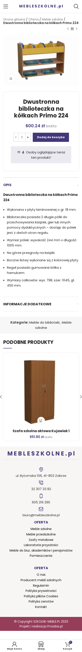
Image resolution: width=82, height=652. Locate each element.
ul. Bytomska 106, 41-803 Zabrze (41, 475)
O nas (41, 574)
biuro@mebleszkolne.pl (41, 515)
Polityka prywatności (41, 591)
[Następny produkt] (76, 29)
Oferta (33, 19)
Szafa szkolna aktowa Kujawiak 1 (41, 431)
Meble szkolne (52, 19)
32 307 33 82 (41, 489)
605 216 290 (41, 502)
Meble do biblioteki (44, 322)
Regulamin (41, 585)
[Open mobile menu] (6, 6)
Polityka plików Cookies (41, 596)
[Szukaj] (76, 6)
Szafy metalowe (41, 540)
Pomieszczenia (41, 556)
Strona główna (14, 19)
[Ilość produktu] (22, 137)
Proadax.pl (55, 626)
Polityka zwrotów (41, 601)
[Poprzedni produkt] (68, 29)
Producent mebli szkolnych (41, 580)
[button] (41, 420)
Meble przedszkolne (41, 534)
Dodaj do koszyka (51, 137)
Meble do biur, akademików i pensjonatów (41, 550)
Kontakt (41, 607)
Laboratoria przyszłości (41, 545)
